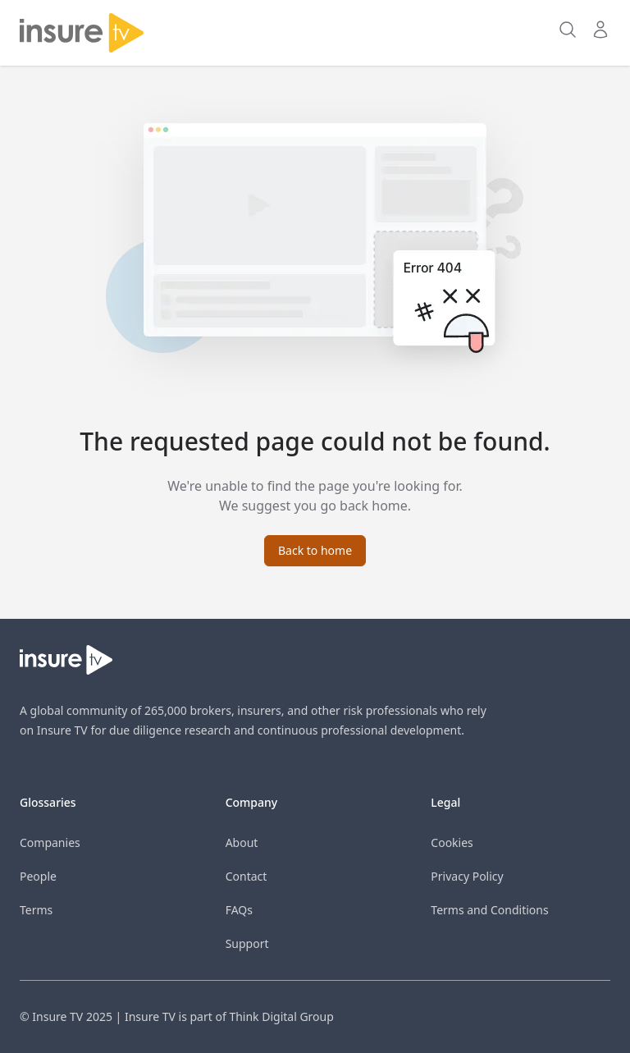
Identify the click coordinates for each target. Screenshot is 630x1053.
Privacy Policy (467, 876)
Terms (36, 910)
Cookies (451, 842)
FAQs (239, 910)
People (38, 876)
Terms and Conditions (489, 910)
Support (247, 943)
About (242, 842)
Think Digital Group (281, 1016)
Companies (50, 842)
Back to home (315, 550)
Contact (246, 876)
